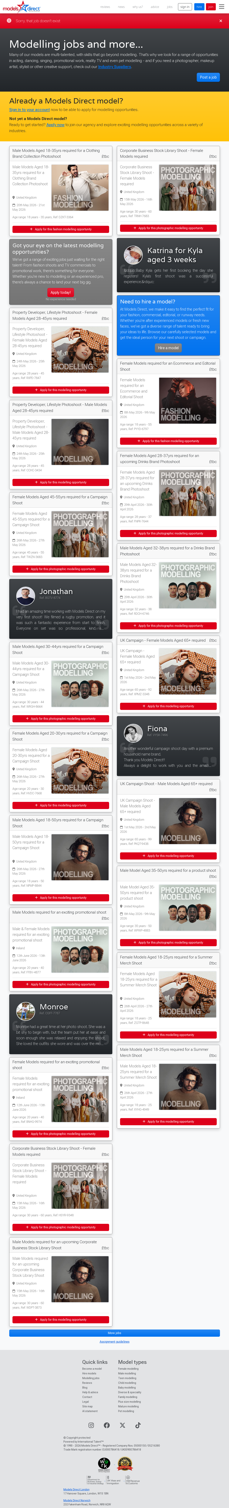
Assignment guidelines (115, 1341)
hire (199, 7)
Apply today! (61, 292)
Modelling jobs (90, 1378)
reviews (105, 7)
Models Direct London (76, 1489)
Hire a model (168, 348)
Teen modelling (127, 1378)
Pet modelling (126, 1411)
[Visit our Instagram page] (91, 1426)
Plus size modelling (129, 1401)
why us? (138, 7)
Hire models (89, 1373)
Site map (87, 1406)
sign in (185, 7)
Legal (85, 1401)
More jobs (114, 1333)
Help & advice (90, 1392)
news (121, 7)
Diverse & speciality (129, 1392)
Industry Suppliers (114, 66)
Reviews (87, 1382)
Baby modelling (127, 1387)
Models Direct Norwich (76, 1500)
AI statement (90, 1411)
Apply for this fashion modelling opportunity (61, 229)
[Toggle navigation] (222, 6)
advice (155, 7)
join (210, 7)
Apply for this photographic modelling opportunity (61, 569)
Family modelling (127, 1397)
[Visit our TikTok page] (138, 1426)
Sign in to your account (29, 109)
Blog (84, 1387)
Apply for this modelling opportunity (60, 390)
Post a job (208, 77)
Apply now (55, 124)
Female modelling (128, 1368)
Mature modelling (128, 1406)
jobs (170, 7)
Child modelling (127, 1382)
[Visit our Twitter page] (122, 1426)
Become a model (92, 1368)
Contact (87, 1397)
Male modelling (127, 1373)
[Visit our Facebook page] (106, 1426)
